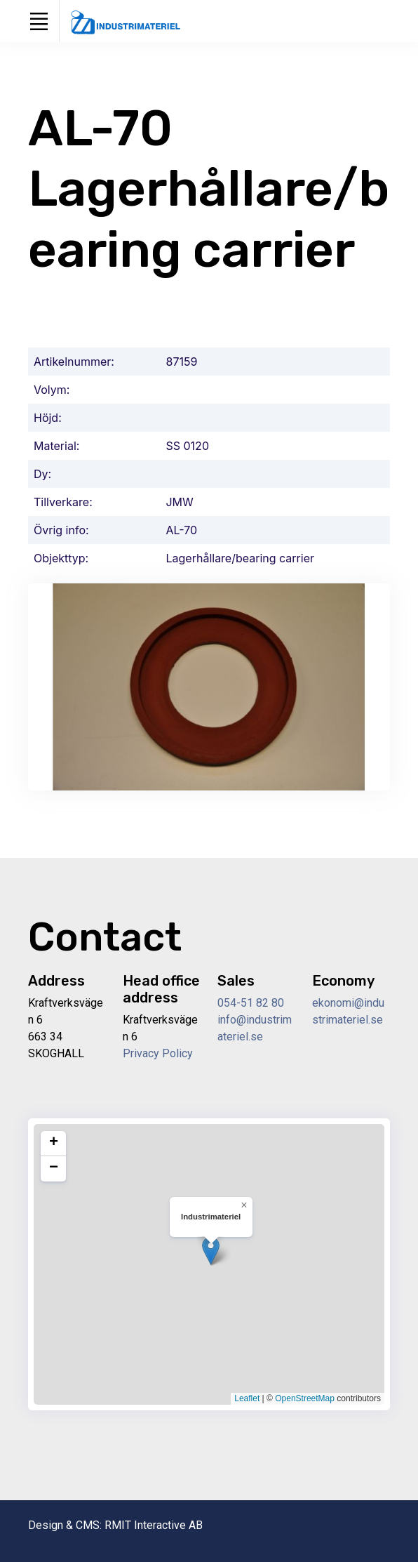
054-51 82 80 (250, 1003)
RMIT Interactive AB (153, 1525)
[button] (211, 1250)
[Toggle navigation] (39, 21)
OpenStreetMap (305, 1398)
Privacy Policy (158, 1053)
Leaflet (246, 1398)
